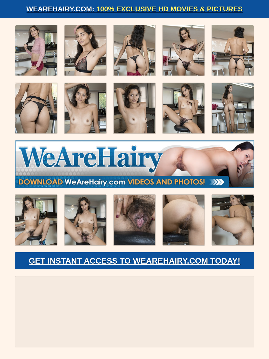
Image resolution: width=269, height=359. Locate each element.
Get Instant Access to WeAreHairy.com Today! (134, 260)
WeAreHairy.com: (134, 9)
